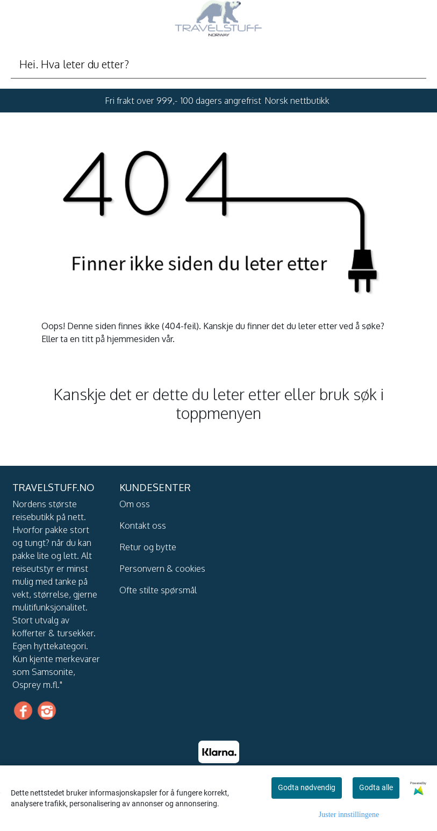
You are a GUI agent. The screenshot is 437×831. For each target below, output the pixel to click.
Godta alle (376, 787)
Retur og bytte (147, 547)
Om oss (134, 504)
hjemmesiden (133, 338)
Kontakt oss (142, 525)
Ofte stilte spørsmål (158, 590)
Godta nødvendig (306, 787)
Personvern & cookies (162, 568)
